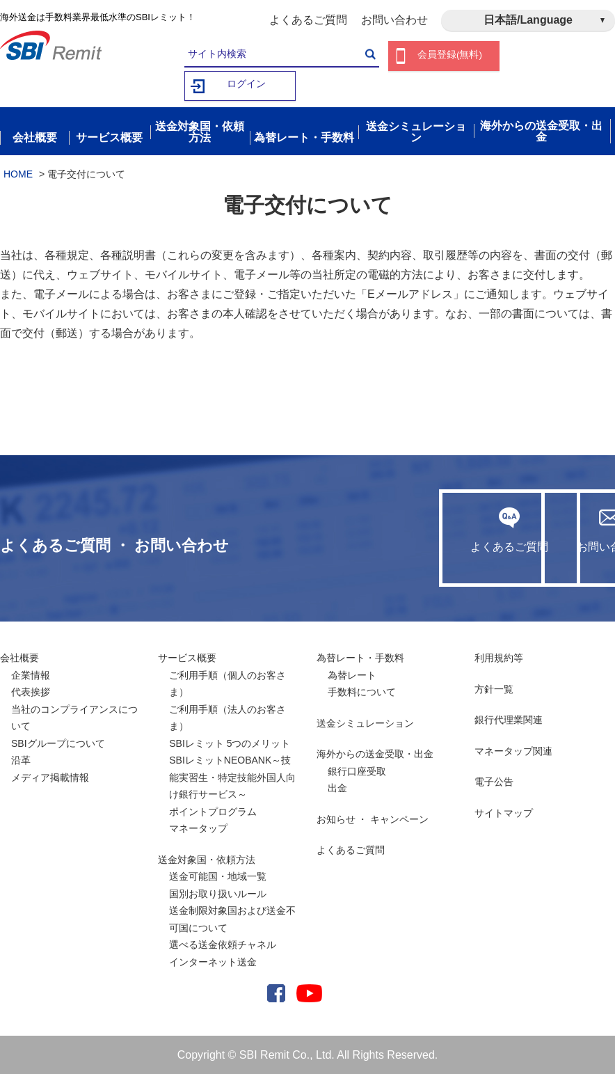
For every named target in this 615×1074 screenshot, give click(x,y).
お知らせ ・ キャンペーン (373, 818)
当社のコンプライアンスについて (74, 717)
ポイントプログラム (213, 810)
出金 (337, 787)
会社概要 (19, 657)
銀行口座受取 (357, 770)
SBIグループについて (58, 742)
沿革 (21, 760)
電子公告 (493, 781)
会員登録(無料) (450, 56)
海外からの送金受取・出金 (375, 753)
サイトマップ (503, 812)
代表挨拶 (30, 691)
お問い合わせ (394, 20)
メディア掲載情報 (50, 776)
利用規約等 (498, 657)
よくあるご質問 (308, 20)
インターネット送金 (213, 961)
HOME (18, 173)
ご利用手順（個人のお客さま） (227, 683)
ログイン (246, 86)
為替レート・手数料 (360, 657)
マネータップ (198, 828)
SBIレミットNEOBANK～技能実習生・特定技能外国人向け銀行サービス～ (232, 777)
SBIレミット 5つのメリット (229, 742)
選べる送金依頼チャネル (222, 944)
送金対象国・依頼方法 (206, 858)
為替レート (352, 674)
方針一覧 (493, 688)
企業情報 (30, 674)
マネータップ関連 (513, 750)
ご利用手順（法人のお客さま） (227, 717)
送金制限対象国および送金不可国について (232, 919)
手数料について (362, 691)
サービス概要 (187, 657)
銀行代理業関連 (508, 719)
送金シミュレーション (365, 722)
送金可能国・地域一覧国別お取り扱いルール (217, 885)
